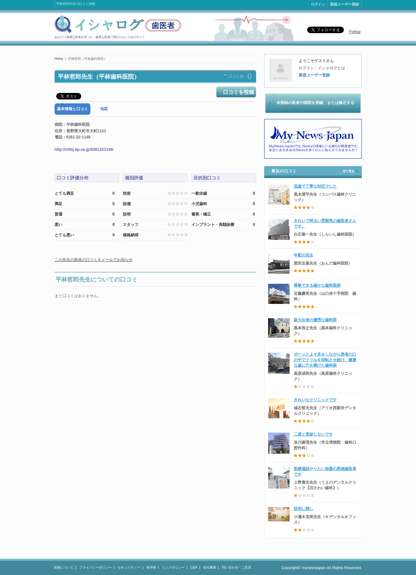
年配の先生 (303, 255)
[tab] (72, 109)
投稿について (63, 567)
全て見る (348, 171)
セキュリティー (129, 567)
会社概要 (209, 567)
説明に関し (303, 508)
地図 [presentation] (104, 109)
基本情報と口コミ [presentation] (72, 109)
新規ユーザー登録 (344, 4)
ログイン (318, 4)
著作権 (151, 567)
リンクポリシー (173, 567)
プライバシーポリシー (95, 567)
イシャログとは (331, 68)
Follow (355, 32)
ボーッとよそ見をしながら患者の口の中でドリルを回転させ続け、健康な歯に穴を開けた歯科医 (325, 360)
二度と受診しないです (313, 434)
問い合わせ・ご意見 (236, 567)
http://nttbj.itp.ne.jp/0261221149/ (84, 149)
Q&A (193, 567)
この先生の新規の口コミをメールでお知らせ (94, 259)
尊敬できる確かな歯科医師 (317, 285)
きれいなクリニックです (315, 400)
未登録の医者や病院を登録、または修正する (315, 102)
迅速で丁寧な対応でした (315, 186)
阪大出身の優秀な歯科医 (315, 320)
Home (59, 58)
